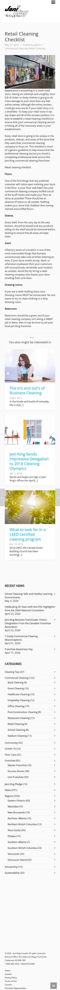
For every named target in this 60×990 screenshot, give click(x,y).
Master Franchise (17, 765)
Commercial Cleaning (16, 48)
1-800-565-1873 (12, 963)
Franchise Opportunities (15, 988)
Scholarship (11, 866)
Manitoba (13, 806)
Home (7, 970)
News (8, 790)
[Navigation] (53, 2)
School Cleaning (16, 729)
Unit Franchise (16, 777)
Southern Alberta (17, 842)
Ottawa (12, 836)
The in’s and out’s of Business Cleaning (27, 390)
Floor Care (10, 754)
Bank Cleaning (15, 682)
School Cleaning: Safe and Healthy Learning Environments (28, 595)
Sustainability (12, 872)
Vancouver (13, 853)
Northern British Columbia (22, 824)
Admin (37, 44)
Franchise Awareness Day (19, 649)
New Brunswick (16, 812)
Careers (8, 984)
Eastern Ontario (16, 800)
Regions (9, 795)
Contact (8, 974)
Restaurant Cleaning (19, 718)
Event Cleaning (16, 688)
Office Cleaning (16, 706)
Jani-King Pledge (13, 784)
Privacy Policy (11, 977)
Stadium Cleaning (17, 735)
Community (11, 742)
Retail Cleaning (37, 48)
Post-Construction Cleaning (22, 712)
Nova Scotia (14, 830)
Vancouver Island (17, 859)
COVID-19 (10, 748)
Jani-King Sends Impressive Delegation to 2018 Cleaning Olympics (29, 461)
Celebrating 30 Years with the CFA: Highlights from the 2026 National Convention (29, 608)
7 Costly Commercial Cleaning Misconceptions (21, 638)
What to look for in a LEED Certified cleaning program (28, 534)
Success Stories (16, 771)
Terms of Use (11, 981)
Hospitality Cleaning (19, 700)
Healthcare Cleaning (19, 694)
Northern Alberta (17, 818)
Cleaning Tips (12, 671)
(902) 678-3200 (28, 963)
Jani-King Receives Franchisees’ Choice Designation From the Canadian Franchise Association (28, 623)
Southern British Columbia (22, 847)
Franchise (10, 760)
